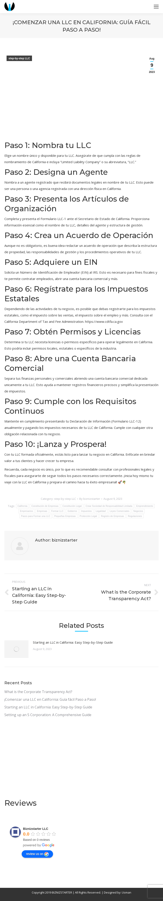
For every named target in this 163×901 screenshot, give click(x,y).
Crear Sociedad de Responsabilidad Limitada (109, 506)
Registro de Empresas (112, 516)
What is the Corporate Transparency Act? (38, 691)
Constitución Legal (72, 506)
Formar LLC (57, 511)
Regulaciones (135, 516)
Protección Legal (88, 516)
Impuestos (86, 511)
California (22, 506)
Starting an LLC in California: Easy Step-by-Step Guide (73, 642)
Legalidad (101, 511)
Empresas (42, 511)
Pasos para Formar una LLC (35, 516)
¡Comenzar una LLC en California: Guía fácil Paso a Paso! (50, 699)
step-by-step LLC (19, 58)
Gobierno (72, 511)
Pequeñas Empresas (65, 516)
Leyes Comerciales (119, 511)
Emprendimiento (144, 506)
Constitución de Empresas (44, 506)
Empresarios (26, 511)
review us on (37, 854)
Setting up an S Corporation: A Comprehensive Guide (47, 714)
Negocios (138, 511)
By (89, 499)
